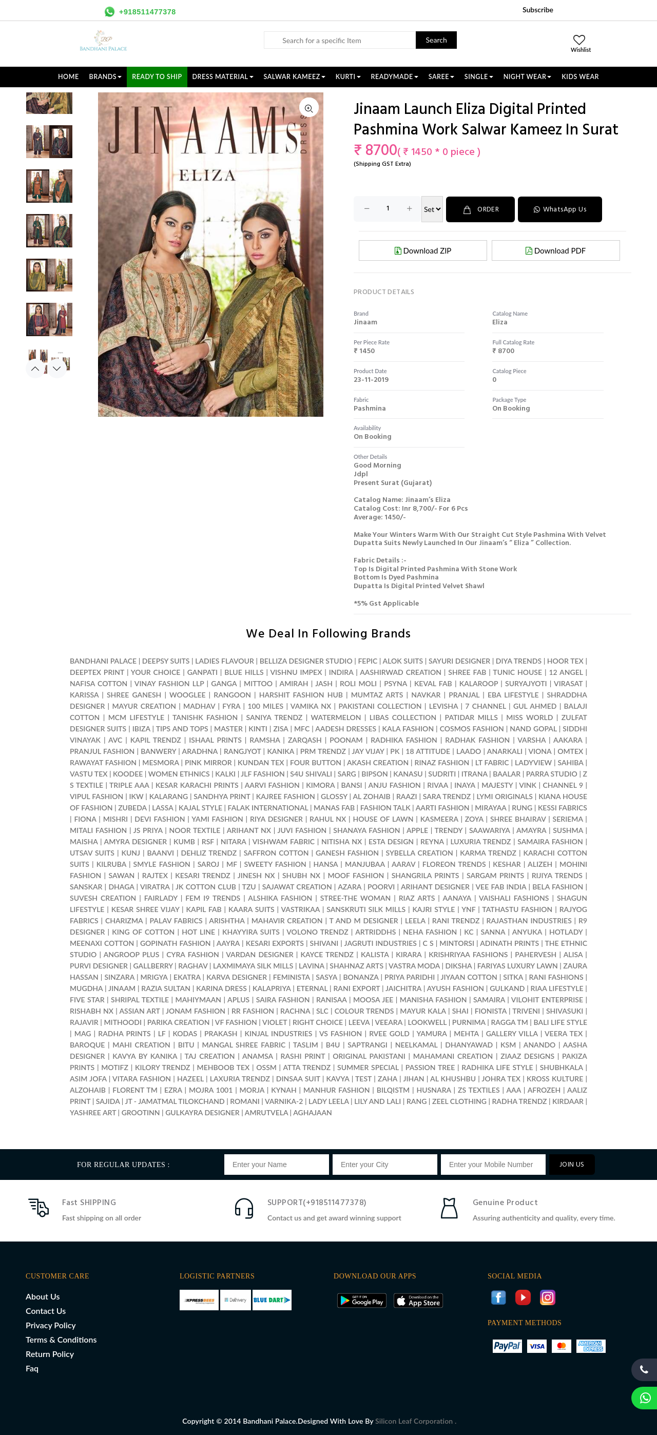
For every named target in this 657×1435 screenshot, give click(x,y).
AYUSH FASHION (455, 987)
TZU (249, 886)
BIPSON (374, 773)
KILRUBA (111, 863)
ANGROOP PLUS (132, 953)
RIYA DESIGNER (276, 818)
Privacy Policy (51, 1324)
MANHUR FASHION (336, 1089)
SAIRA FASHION (283, 999)
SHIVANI (324, 942)
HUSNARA (434, 1089)
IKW (136, 795)
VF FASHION (236, 1021)
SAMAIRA (489, 999)
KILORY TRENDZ (162, 1066)
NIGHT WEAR (528, 77)
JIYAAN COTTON (469, 976)
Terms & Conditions (61, 1339)
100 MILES (265, 705)
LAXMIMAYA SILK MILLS (253, 965)
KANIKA (280, 750)
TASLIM (305, 1044)
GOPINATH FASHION (175, 942)
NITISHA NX (341, 841)
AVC (115, 739)
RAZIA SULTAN (165, 987)
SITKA (513, 976)
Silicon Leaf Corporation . (415, 1420)
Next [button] (57, 368)
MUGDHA (86, 987)
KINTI (257, 728)
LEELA (415, 920)
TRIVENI (526, 1010)
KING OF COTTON (143, 931)
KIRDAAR (568, 1100)
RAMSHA (264, 739)
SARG (347, 773)
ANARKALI (505, 750)
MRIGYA (153, 976)
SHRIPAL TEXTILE (140, 999)
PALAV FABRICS (175, 920)
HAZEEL (190, 1078)
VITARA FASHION (141, 1078)
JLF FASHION (262, 773)
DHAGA (121, 886)
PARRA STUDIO (551, 773)
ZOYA (474, 818)
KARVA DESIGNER (236, 976)
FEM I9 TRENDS (212, 897)
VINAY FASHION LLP (169, 682)
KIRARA (408, 953)
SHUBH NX (301, 874)
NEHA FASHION (430, 931)
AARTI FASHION (443, 807)
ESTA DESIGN (391, 841)
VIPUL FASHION (96, 795)
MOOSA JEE (373, 999)
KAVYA (338, 1078)
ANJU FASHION (395, 784)
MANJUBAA (365, 863)
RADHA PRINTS (124, 1033)
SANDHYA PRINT (222, 795)
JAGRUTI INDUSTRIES (380, 942)
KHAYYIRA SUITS (251, 931)
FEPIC (367, 660)
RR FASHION (252, 1010)
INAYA (464, 784)
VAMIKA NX (311, 705)
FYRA (231, 705)
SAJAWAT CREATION (297, 886)
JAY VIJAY (368, 750)
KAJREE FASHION (285, 795)
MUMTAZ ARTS (377, 694)
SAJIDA (108, 1100)
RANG (417, 1100)
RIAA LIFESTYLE (557, 987)
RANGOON (232, 694)
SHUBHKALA (561, 1066)
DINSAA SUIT (298, 1078)
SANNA (493, 931)
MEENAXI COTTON (102, 942)
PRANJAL (464, 694)
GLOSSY (334, 795)
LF (162, 1033)
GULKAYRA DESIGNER (202, 1112)
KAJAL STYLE (200, 807)
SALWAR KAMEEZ (294, 77)
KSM (508, 1044)
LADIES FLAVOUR (224, 660)
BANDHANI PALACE (103, 660)
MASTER (228, 728)
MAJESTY (497, 784)
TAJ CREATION (210, 1055)
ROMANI (245, 1100)
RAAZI (406, 795)
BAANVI (160, 852)
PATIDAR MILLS (471, 716)
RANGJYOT (242, 750)
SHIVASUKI (564, 1010)
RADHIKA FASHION (404, 739)
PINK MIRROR (208, 762)
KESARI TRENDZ (202, 874)
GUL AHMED (534, 705)
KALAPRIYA (272, 987)
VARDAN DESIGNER (259, 953)
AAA (513, 1089)
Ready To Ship (157, 77)
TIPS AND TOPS (182, 728)
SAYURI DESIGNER (459, 660)
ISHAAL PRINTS (215, 739)
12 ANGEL (566, 671)
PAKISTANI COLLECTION (379, 705)
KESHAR (506, 863)
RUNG (522, 807)
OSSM (266, 1066)
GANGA (224, 682)
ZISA (280, 728)
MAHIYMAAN (199, 999)
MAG (82, 1033)
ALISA (573, 953)
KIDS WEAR (580, 77)
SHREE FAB (467, 671)
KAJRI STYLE (433, 908)
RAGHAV (192, 965)
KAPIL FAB (204, 908)
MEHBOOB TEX (223, 1066)
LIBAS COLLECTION (403, 716)
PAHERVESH (535, 953)
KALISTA (375, 953)
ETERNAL (312, 987)
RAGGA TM (509, 1021)
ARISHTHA (226, 920)
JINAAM (122, 987)
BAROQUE (87, 1044)
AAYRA (228, 942)
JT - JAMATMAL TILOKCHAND (174, 1100)
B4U (333, 1044)
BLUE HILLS (243, 671)
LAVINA (311, 965)
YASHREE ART (93, 1112)
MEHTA (466, 1033)
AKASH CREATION (378, 762)
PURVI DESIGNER (99, 965)
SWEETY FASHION (275, 863)
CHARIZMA (124, 920)
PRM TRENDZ (323, 750)
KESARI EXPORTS (275, 942)
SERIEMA (568, 818)
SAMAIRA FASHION (550, 841)
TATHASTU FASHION (517, 908)
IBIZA (141, 728)
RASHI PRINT (303, 1055)
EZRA (173, 1089)
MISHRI (115, 818)
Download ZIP (423, 250)
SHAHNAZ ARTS (356, 965)
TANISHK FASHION (205, 716)
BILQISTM (393, 1089)
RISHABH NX (91, 1010)
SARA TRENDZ (447, 795)
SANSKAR (86, 886)
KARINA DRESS (221, 987)
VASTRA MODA (414, 965)
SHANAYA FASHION (366, 829)
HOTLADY (566, 931)
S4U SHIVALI (311, 773)
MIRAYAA (490, 807)
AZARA (349, 886)
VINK (527, 784)
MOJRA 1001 (211, 1089)
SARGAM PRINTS (495, 874)
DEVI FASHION (159, 818)
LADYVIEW (533, 762)
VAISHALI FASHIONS (514, 897)
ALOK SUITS (403, 660)
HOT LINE (198, 931)
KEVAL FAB (433, 682)
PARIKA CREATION (178, 1021)
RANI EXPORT (356, 987)
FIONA (85, 818)
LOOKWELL (427, 1021)
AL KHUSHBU (453, 1078)
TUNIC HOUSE (517, 671)
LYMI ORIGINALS (504, 795)
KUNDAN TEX (261, 762)
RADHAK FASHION (477, 739)
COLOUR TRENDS (364, 1010)
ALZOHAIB (88, 1089)
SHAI (460, 1010)
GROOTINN (141, 1112)
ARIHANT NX (249, 829)
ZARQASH (305, 739)
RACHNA (295, 1010)
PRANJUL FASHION (102, 750)
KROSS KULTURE (555, 1078)
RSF (208, 841)
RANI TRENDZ (456, 920)
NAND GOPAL (533, 728)
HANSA (326, 863)
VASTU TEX (89, 773)
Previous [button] (35, 368)
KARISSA (84, 694)
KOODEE (128, 773)
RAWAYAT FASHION (103, 762)
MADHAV (199, 705)
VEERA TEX (564, 1033)
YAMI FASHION (217, 818)
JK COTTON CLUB (206, 886)
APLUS (238, 999)
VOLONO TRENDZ (317, 931)
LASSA (162, 807)
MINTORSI (456, 942)
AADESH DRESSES (345, 728)
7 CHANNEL (485, 705)
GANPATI (202, 671)
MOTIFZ (114, 1066)
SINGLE (479, 77)
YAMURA (431, 1033)
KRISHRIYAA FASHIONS (468, 953)
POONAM (346, 739)
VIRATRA (155, 886)
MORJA (252, 1089)
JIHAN (414, 1078)
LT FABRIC (492, 762)
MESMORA (160, 762)
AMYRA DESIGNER (135, 841)
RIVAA (437, 784)
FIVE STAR (87, 999)
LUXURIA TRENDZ (480, 841)
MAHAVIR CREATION (287, 920)
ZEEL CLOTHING (459, 1100)
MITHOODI (122, 1021)
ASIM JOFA (88, 1078)
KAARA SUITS (251, 908)
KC (468, 931)
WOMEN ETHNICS (179, 773)
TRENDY (448, 829)
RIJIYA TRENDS (557, 874)
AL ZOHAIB (371, 795)
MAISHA (84, 841)
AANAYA (456, 897)
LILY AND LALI (377, 1100)
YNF (468, 908)
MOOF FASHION (355, 874)
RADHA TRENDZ (519, 1100)
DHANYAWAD (469, 1044)
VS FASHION (340, 1033)
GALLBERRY (153, 965)
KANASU (407, 773)
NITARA (233, 841)
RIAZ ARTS (417, 897)
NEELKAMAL (416, 1044)
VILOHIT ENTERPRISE (547, 999)
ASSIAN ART (139, 1010)
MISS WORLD (529, 716)
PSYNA (395, 682)
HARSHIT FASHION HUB (301, 694)
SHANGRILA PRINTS (425, 874)
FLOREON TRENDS (454, 863)
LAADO (468, 750)
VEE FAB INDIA (501, 886)
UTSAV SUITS (92, 852)
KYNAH (283, 1089)
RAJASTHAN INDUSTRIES (529, 920)
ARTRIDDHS (375, 931)
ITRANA (474, 773)
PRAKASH (220, 1033)
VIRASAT (568, 682)
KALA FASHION (408, 728)
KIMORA (320, 784)
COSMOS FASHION (472, 728)
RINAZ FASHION (442, 762)
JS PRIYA (148, 829)
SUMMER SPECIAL (368, 1066)
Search (436, 39)
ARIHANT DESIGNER (435, 886)
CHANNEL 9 (563, 784)
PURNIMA (469, 1021)
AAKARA (567, 739)
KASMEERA (439, 818)
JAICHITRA (403, 987)
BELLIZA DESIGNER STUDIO (306, 660)
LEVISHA (443, 705)
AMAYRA (531, 829)
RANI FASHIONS (556, 976)
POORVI (381, 886)
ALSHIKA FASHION (280, 897)
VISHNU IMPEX (296, 671)
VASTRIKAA (300, 908)
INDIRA (341, 671)
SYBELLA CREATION (419, 852)
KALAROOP (478, 682)
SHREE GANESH (134, 694)
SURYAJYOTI (526, 682)
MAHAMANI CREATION (453, 1055)
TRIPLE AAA (129, 784)
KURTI (348, 77)
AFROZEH (544, 1089)
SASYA (326, 976)
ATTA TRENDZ (307, 1066)
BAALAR (506, 773)
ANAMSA (257, 1055)
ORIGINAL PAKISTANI (369, 1055)
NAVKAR (425, 694)
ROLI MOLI (358, 682)
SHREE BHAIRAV (518, 818)
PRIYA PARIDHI (409, 976)
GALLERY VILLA (512, 1033)
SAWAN (122, 874)
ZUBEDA (132, 807)
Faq (32, 1367)
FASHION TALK (385, 807)
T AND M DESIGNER (363, 920)
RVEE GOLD (389, 1033)
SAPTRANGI (367, 1044)
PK (394, 750)
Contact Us (46, 1310)
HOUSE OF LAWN (383, 818)
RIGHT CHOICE (318, 1021)
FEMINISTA (291, 976)
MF (231, 863)
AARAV (403, 863)
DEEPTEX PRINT (97, 671)
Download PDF (556, 250)
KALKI (225, 773)
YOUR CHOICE (155, 671)
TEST (363, 1078)
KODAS (184, 1033)
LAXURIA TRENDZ (240, 1078)
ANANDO (540, 1044)
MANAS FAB (334, 807)
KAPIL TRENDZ (155, 739)
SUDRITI (442, 773)
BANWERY (158, 750)
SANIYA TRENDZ (274, 716)
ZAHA (388, 1078)
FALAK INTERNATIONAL (268, 807)
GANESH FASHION (347, 852)
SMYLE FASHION (161, 863)
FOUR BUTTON (315, 762)
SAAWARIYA (489, 829)
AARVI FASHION (272, 784)
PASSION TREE (431, 1066)
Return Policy (50, 1353)
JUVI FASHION (302, 829)
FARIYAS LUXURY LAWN (517, 965)
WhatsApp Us (562, 209)
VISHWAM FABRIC (284, 841)
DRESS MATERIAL (223, 77)
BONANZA (360, 976)
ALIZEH (540, 863)
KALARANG (168, 795)
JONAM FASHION (195, 1010)
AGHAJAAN (312, 1112)
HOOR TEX (565, 660)
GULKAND (507, 987)
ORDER (481, 209)
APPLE (417, 829)
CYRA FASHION (192, 953)
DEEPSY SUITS (166, 660)
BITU (186, 1044)
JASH (324, 682)
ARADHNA (200, 750)
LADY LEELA (328, 1100)
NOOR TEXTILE (195, 829)
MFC (302, 728)
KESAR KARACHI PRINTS (197, 784)
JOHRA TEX (501, 1078)
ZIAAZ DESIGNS (527, 1055)
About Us (43, 1296)
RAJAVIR (84, 1021)
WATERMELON (336, 716)
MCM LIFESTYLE (136, 716)
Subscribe (538, 9)
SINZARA (119, 976)
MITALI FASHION (98, 829)
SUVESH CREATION (103, 897)
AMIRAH (294, 682)
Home (68, 77)
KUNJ (130, 852)
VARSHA (531, 739)
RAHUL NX (328, 818)
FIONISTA (491, 1010)
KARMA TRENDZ (488, 852)
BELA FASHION (557, 886)
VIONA (539, 750)
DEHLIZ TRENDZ (209, 852)
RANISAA (331, 999)
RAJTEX (155, 874)
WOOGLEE (187, 694)
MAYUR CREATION (144, 705)
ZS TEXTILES (479, 1089)
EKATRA (187, 976)
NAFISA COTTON (98, 682)
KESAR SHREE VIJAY (145, 908)
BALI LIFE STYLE (561, 1021)
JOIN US (572, 1164)
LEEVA (359, 1021)
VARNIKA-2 (284, 1100)
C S (428, 942)
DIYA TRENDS (519, 660)
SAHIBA (571, 762)
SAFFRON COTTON (276, 852)
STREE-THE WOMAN (355, 897)
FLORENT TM (135, 1089)
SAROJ (209, 863)
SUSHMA (568, 829)
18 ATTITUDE (427, 750)
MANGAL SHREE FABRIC (243, 1044)
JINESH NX (256, 874)
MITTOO (258, 682)
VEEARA (388, 1021)
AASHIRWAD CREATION (400, 671)
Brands (105, 77)
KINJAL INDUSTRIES (278, 1033)
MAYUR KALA (423, 1010)
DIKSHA (459, 965)
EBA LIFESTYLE (513, 694)
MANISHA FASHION (433, 999)
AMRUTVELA (266, 1112)
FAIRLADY (161, 897)
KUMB (184, 841)
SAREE (441, 77)
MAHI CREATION (141, 1044)
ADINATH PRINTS (509, 942)
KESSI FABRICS (562, 807)
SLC (322, 1010)
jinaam (365, 322)
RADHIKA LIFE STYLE (498, 1066)
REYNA (432, 841)
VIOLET (274, 1021)
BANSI (351, 784)
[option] (49, 147)
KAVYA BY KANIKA (144, 1055)
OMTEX (570, 750)
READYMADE (394, 77)
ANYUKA (527, 931)
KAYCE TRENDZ (327, 953)
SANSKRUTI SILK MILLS (365, 908)
